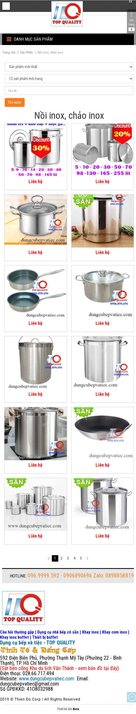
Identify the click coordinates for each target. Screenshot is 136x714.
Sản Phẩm (26, 52)
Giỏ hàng (131, 21)
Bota (76, 709)
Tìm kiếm (14, 102)
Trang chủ (8, 52)
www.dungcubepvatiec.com (46, 678)
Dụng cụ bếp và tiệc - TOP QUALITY (37, 642)
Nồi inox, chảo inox (50, 52)
